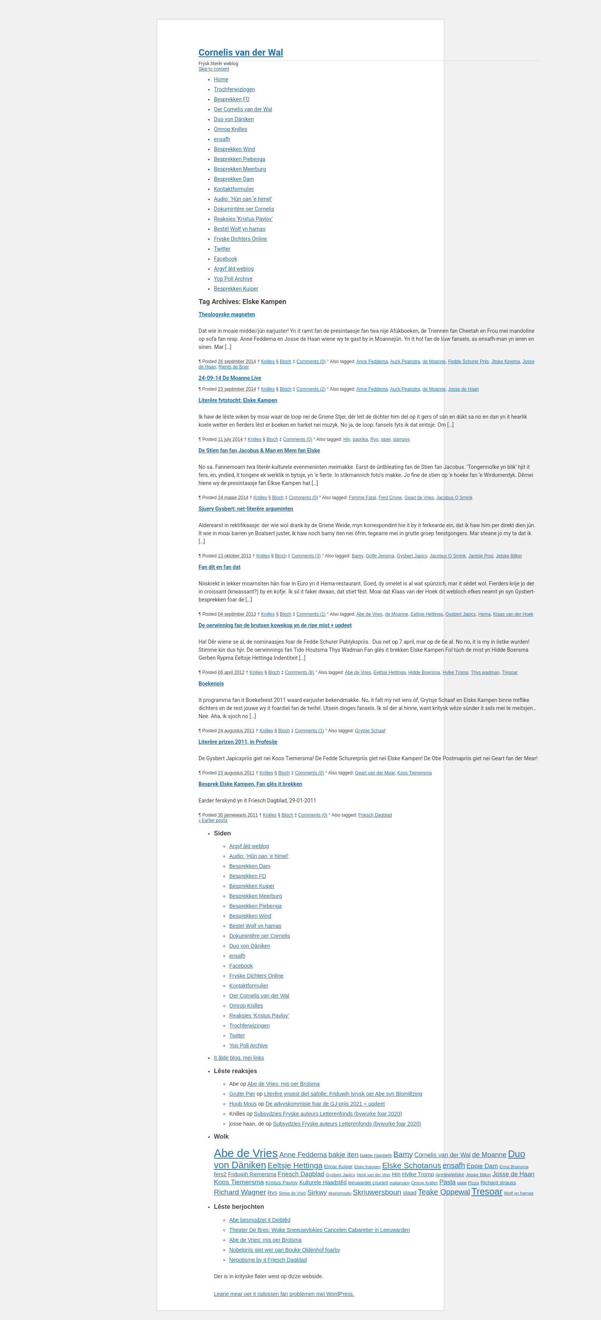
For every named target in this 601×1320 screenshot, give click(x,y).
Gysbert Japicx (412, 556)
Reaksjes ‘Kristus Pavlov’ (243, 219)
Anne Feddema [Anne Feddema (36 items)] (303, 1155)
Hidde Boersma (424, 672)
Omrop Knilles (230, 129)
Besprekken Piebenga (239, 159)
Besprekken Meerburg (240, 169)
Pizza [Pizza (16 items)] (473, 1182)
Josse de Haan (463, 389)
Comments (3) (306, 556)
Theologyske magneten (227, 314)
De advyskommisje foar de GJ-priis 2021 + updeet (325, 1104)
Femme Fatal (362, 497)
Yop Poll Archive (233, 279)
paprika (360, 439)
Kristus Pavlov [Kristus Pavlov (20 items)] (281, 1182)
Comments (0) (310, 361)
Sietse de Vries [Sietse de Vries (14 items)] (292, 1193)
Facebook (225, 259)
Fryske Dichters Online (240, 239)
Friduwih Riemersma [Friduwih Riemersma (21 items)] (252, 1174)
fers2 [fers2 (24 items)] (220, 1174)
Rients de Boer (233, 367)
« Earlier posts (213, 820)
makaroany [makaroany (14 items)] (399, 1182)
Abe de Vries (369, 614)
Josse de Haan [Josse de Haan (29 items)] (514, 1173)
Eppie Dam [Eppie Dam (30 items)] (482, 1166)
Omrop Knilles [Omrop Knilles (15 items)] (424, 1182)
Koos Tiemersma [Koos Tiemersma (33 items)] (239, 1182)
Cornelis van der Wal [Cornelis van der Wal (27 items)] (442, 1155)
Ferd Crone (390, 497)
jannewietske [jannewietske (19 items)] (449, 1174)
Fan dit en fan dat (219, 567)
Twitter (222, 249)
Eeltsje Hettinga (427, 614)
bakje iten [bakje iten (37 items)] (343, 1155)
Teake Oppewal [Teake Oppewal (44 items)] (444, 1192)
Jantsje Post (480, 556)
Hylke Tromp (455, 672)
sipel (386, 439)
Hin (346, 439)
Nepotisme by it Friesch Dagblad (268, 1260)
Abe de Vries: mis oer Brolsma (284, 1084)
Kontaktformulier (234, 189)
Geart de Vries (419, 497)
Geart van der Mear (374, 773)
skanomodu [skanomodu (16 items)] (339, 1192)
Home (221, 79)
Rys (374, 439)
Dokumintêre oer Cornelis (244, 209)
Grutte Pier (242, 1094)
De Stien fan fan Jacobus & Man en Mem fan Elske (259, 450)
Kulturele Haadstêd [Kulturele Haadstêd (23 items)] (322, 1182)
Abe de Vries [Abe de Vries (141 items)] (246, 1153)
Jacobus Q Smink (455, 497)
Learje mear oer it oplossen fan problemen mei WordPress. (284, 1294)
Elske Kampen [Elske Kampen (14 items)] (367, 1166)
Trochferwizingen (234, 89)
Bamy (357, 556)
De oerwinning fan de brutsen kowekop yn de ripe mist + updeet (275, 625)
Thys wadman (485, 672)
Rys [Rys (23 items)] (272, 1193)
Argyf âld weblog (234, 269)
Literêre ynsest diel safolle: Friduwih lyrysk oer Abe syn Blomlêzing (343, 1094)
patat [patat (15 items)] (462, 1182)
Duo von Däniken (234, 119)
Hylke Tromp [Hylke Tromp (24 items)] (418, 1174)
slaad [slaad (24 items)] (410, 1193)
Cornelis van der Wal (241, 52)
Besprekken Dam (234, 179)
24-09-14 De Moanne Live (230, 378)
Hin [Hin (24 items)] (396, 1174)
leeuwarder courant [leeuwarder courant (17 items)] (368, 1182)
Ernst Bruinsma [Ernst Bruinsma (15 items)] (514, 1166)
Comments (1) (310, 614)
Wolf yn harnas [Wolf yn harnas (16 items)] (519, 1192)
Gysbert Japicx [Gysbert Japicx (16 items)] (340, 1174)
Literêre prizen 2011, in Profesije (238, 742)
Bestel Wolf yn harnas (240, 229)
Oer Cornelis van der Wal (243, 109)
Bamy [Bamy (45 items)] (403, 1154)
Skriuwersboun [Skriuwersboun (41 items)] (377, 1192)
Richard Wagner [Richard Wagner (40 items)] (240, 1192)
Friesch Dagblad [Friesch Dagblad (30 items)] (301, 1174)
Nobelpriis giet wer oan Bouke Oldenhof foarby (284, 1250)
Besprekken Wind (234, 149)
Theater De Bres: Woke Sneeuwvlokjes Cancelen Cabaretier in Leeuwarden (319, 1230)
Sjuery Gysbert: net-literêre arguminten (246, 509)
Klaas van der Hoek (513, 614)
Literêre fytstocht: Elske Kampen (238, 400)
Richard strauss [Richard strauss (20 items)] (498, 1182)
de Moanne (433, 361)
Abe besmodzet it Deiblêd (260, 1220)
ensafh (222, 139)
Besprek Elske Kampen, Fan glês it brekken (250, 784)
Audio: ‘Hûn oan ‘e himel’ (243, 199)
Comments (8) (299, 672)
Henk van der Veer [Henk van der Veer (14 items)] (373, 1174)
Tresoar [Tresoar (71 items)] (486, 1191)
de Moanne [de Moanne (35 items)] (489, 1155)
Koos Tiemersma (414, 773)
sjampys (401, 439)
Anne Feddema (372, 361)
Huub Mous (243, 1104)
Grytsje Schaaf (370, 730)
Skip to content (214, 69)
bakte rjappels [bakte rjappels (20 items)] (376, 1155)
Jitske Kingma (505, 361)
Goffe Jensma (380, 556)
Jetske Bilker (509, 556)
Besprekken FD (232, 99)
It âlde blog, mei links (239, 1058)
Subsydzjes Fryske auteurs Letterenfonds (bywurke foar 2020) (328, 1114)
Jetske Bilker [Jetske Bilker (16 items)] (478, 1174)
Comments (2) (310, 389)
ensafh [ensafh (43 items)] (454, 1165)
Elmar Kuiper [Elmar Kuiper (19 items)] (338, 1166)
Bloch (285, 361)
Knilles (267, 361)
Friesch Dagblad (375, 815)
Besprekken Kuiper (236, 289)
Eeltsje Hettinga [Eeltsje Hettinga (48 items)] (295, 1165)
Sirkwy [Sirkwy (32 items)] (317, 1192)
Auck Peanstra (405, 361)
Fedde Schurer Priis (468, 361)
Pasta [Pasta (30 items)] (447, 1182)
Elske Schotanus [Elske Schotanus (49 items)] (411, 1165)
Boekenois (211, 684)
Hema (484, 614)
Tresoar (510, 672)
